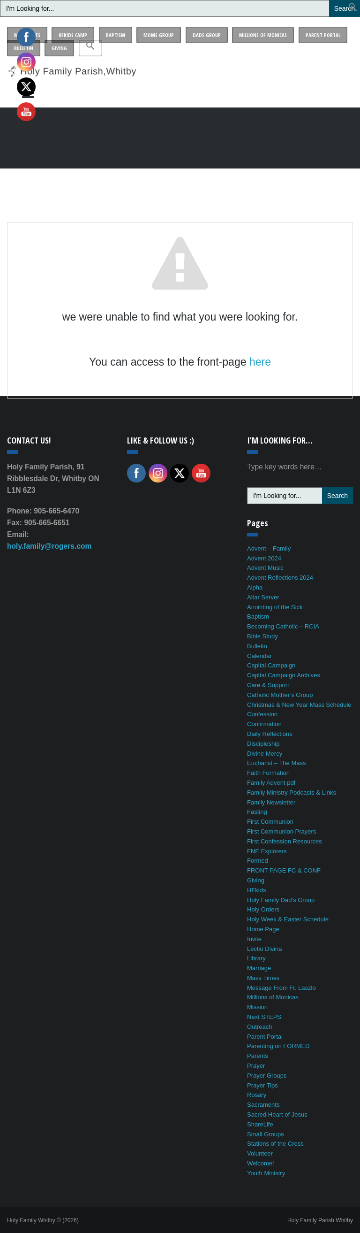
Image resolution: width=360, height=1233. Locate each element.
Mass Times (263, 977)
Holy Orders (263, 909)
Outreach (259, 1026)
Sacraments (263, 1104)
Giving (59, 48)
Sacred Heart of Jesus (277, 1114)
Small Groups (265, 1134)
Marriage (259, 968)
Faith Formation (268, 772)
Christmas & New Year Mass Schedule (299, 704)
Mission (257, 1007)
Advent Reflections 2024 (280, 577)
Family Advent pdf (271, 782)
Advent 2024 (264, 558)
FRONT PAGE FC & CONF (284, 870)
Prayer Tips (262, 1085)
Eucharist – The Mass (276, 762)
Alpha (254, 587)
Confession (262, 714)
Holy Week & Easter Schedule (288, 919)
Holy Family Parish (320, 1220)
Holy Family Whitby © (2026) (43, 1220)
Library (256, 958)
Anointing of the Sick (275, 607)
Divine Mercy (264, 753)
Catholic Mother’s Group (280, 694)
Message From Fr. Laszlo (281, 987)
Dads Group (207, 34)
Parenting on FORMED (278, 1045)
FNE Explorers (267, 851)
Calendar (259, 655)
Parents (257, 1055)
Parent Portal (323, 34)
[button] (353, 9)
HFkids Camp (73, 34)
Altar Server (263, 597)
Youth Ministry (266, 1173)
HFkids (256, 890)
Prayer (256, 1065)
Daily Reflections (269, 733)
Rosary (256, 1094)
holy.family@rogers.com (49, 546)
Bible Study (262, 636)
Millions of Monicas (263, 34)
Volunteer (260, 1153)
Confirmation (264, 724)
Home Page (263, 929)
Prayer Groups (267, 1075)
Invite (254, 938)
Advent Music (265, 567)
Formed (257, 860)
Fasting (257, 811)
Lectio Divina (264, 948)
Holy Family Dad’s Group (281, 900)
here (260, 362)
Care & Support (268, 685)
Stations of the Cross (275, 1143)
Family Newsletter (271, 802)
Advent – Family (269, 548)
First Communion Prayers (281, 831)
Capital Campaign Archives (283, 675)
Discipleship (263, 743)
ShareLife (260, 1124)
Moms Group (158, 34)
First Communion (270, 821)
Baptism (115, 34)
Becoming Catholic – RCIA (283, 626)
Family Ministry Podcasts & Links (291, 792)
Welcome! (260, 1163)
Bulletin (257, 646)
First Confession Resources (284, 841)
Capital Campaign (271, 665)
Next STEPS (264, 1016)
